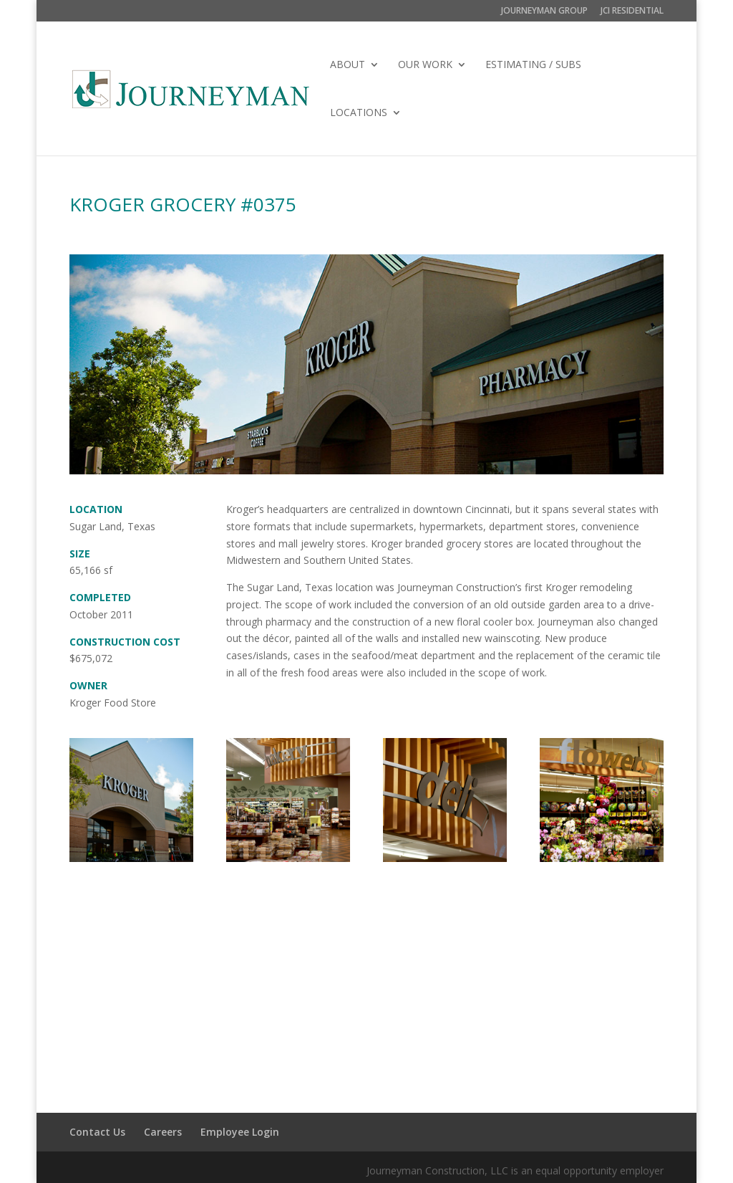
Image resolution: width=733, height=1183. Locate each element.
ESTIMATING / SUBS (533, 65)
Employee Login (239, 1132)
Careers (163, 1132)
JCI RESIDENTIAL (632, 11)
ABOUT (347, 65)
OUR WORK (425, 65)
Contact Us (97, 1132)
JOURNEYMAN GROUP (544, 11)
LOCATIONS (358, 113)
